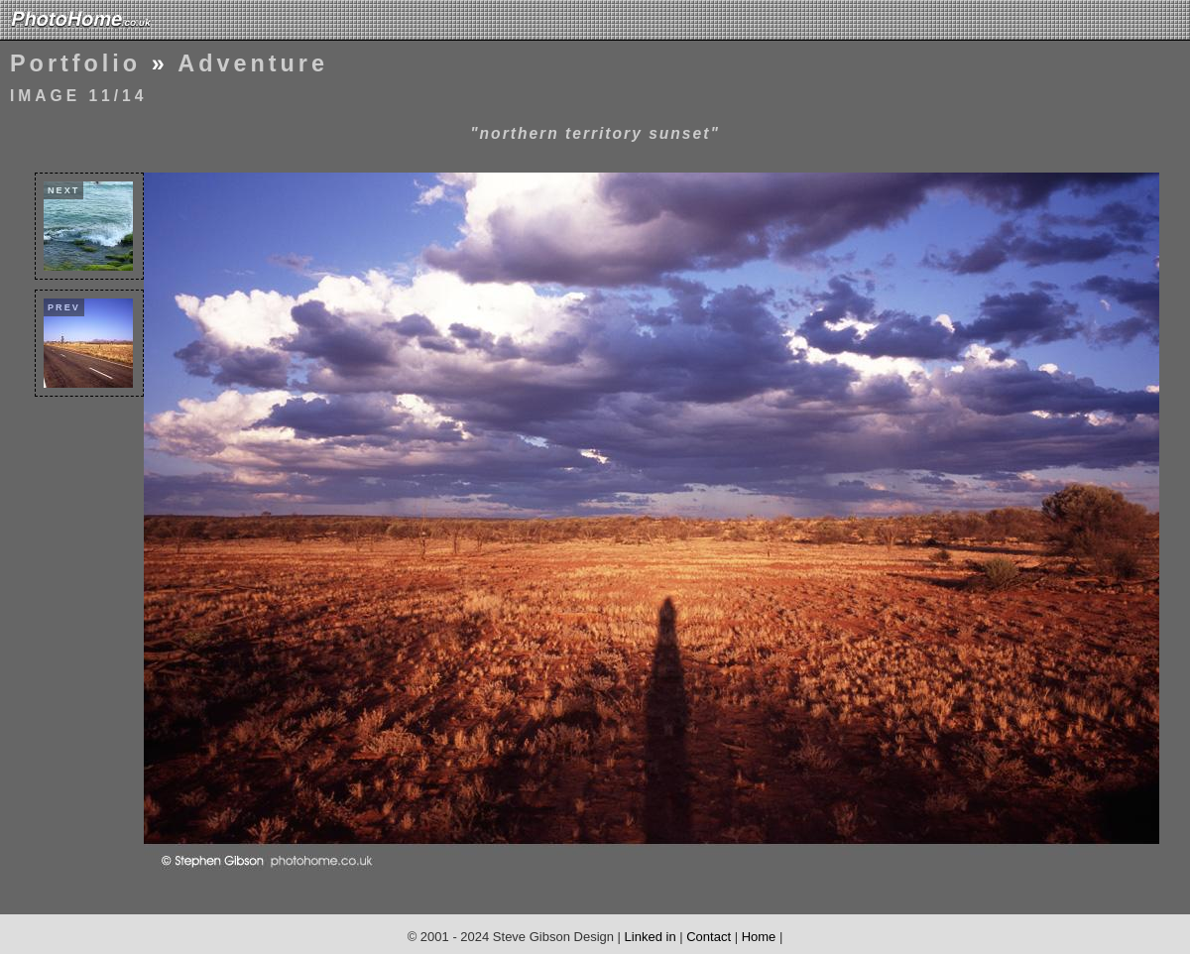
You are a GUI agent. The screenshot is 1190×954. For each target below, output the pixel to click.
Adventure (253, 63)
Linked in (650, 936)
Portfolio (75, 63)
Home (759, 936)
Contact (708, 936)
